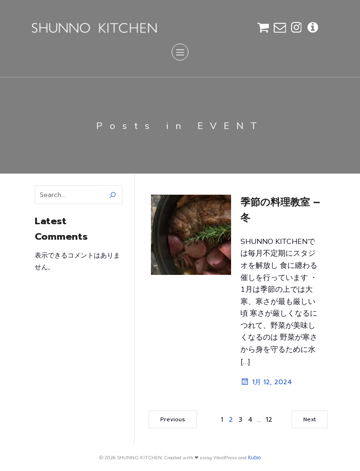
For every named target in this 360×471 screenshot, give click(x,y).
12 (269, 420)
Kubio (254, 457)
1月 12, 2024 (266, 382)
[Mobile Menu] (180, 52)
